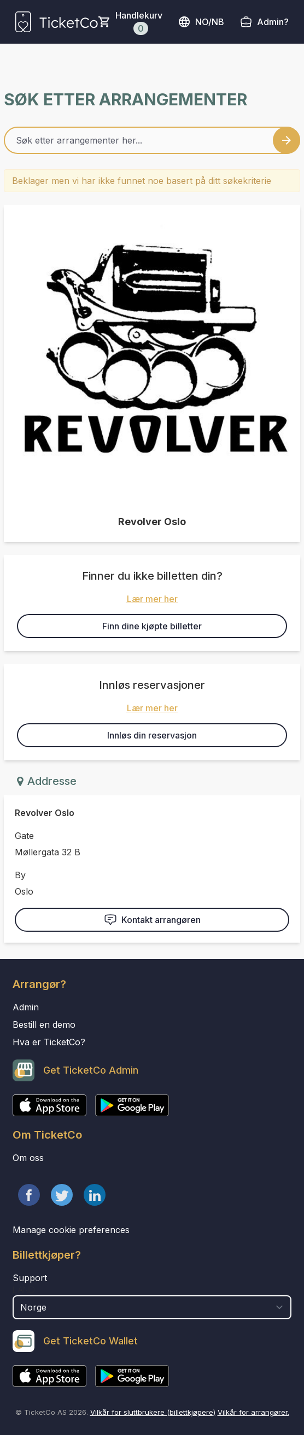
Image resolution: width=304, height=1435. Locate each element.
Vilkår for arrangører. (253, 1412)
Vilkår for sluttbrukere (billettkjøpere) (152, 1412)
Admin (26, 1007)
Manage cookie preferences (71, 1229)
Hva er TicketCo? (49, 1042)
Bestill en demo (44, 1024)
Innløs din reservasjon (152, 735)
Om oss (28, 1157)
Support (30, 1277)
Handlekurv (138, 22)
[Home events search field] (152, 140)
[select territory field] (152, 1307)
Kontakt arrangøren (152, 919)
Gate (24, 835)
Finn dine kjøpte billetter (152, 626)
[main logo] (56, 21)
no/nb (201, 21)
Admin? (273, 21)
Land (24, 1289)
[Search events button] (286, 140)
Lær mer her (152, 598)
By (20, 875)
